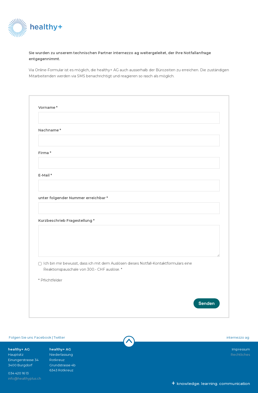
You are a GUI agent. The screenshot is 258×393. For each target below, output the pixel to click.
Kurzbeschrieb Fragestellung (66, 220)
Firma (44, 153)
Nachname (49, 130)
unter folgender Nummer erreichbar (73, 198)
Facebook (42, 337)
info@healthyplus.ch (24, 378)
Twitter (59, 337)
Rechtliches (240, 354)
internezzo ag (238, 337)
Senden (207, 303)
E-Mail (45, 175)
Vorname (47, 107)
